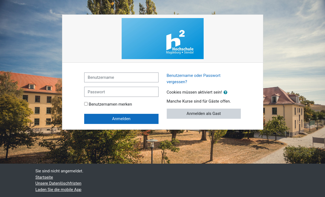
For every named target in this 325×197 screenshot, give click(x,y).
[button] (226, 92)
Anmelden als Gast (204, 113)
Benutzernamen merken (110, 104)
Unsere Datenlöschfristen (58, 183)
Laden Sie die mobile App (58, 189)
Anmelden (121, 118)
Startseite (44, 177)
